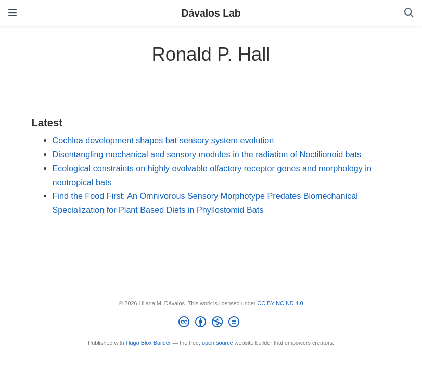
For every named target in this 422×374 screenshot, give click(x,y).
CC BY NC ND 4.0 (280, 303)
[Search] (409, 13)
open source (217, 343)
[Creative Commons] (211, 323)
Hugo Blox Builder (148, 343)
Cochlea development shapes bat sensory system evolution (163, 140)
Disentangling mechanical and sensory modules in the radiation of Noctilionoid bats (207, 154)
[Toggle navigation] (12, 13)
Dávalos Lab (210, 13)
